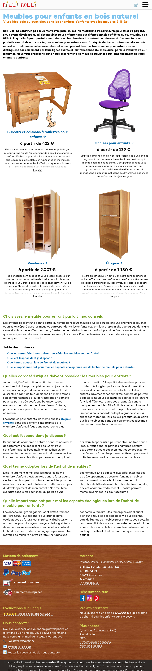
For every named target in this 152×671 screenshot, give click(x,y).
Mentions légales (91, 645)
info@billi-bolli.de (19, 646)
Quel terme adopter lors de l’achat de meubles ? (38, 362)
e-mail (26, 636)
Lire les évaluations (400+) (28, 613)
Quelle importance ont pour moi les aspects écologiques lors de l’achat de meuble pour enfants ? (71, 367)
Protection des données (95, 642)
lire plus (37, 169)
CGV (83, 638)
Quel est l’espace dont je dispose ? (29, 358)
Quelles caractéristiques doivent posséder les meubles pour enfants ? (53, 353)
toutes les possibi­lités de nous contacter (34, 652)
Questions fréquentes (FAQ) (98, 630)
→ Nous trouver (89, 582)
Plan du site (87, 634)
